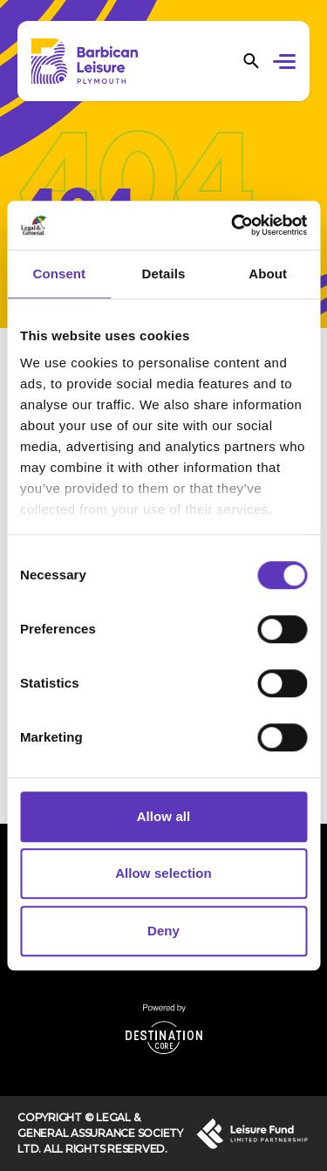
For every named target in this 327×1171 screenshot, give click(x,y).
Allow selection (163, 873)
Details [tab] (164, 273)
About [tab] (268, 273)
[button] (287, 63)
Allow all (164, 816)
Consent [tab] (58, 273)
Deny (163, 930)
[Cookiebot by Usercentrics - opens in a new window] (233, 225)
